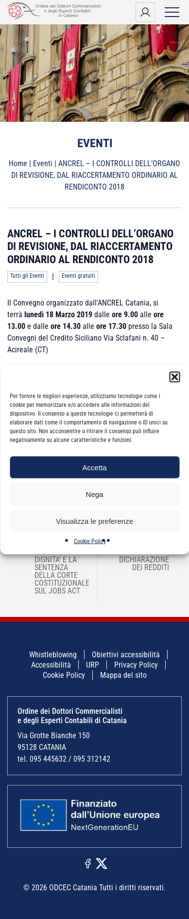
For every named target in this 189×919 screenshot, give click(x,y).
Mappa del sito (123, 675)
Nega (94, 494)
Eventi (42, 163)
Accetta (94, 467)
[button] (174, 377)
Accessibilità (51, 665)
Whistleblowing (53, 654)
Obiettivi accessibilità (126, 654)
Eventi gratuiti (78, 275)
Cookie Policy (90, 541)
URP (92, 665)
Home (18, 163)
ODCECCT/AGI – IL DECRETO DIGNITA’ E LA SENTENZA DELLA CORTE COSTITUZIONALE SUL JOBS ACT (55, 567)
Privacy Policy (136, 665)
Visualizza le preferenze (94, 521)
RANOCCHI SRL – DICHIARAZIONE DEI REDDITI (150, 555)
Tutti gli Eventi (27, 275)
